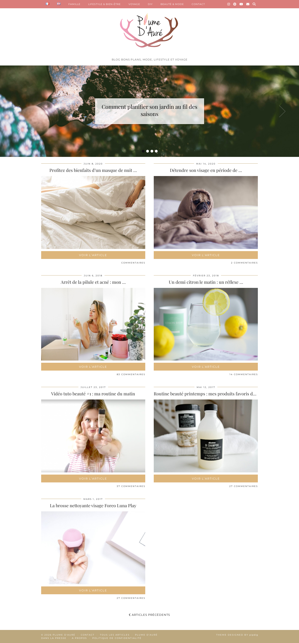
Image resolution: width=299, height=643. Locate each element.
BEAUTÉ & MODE (172, 4)
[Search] (254, 4)
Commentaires (133, 262)
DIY (150, 4)
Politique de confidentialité (117, 638)
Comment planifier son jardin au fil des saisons (149, 110)
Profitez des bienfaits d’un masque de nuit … (93, 170)
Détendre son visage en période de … (206, 170)
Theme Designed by (237, 634)
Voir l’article (93, 255)
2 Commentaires (244, 262)
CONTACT (198, 4)
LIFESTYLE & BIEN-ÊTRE (104, 4)
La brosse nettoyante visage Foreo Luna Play (93, 505)
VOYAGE (134, 4)
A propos (79, 638)
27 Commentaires (243, 486)
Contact (88, 634)
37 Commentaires (131, 486)
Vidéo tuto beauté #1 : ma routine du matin (93, 393)
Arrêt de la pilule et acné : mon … (93, 282)
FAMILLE (74, 4)
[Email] (248, 4)
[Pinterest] (234, 4)
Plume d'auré (64, 634)
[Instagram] (228, 4)
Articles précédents (149, 614)
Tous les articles (115, 634)
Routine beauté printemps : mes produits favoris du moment (213, 393)
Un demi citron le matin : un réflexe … (206, 282)
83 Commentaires (131, 374)
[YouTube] (241, 4)
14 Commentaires (244, 374)
